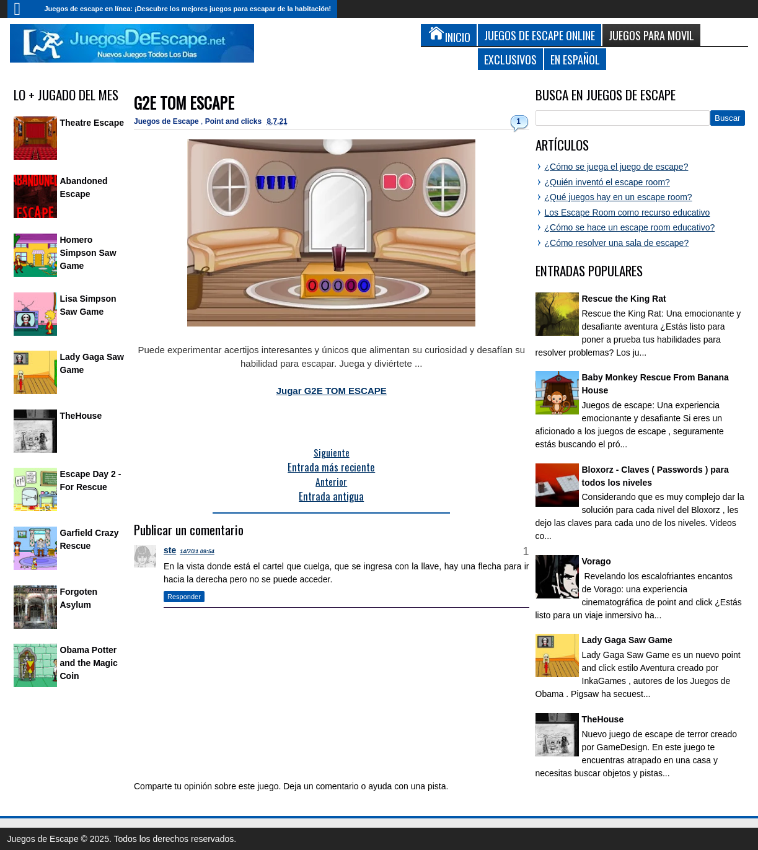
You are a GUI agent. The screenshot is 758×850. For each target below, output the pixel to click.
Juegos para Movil (651, 35)
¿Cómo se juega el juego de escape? (617, 167)
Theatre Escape (92, 123)
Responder (184, 596)
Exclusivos (510, 59)
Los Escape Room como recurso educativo (627, 212)
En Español (575, 59)
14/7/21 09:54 (197, 551)
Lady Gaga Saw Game (627, 640)
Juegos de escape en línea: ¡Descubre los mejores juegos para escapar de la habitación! (188, 8)
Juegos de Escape (167, 121)
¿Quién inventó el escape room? (607, 182)
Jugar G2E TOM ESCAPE (331, 390)
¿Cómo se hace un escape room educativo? (630, 227)
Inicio (22, 9)
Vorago (596, 561)
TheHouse (81, 416)
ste (170, 550)
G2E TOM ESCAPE (184, 102)
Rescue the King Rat (624, 299)
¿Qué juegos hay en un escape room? (618, 197)
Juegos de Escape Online (539, 35)
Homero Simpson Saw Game (88, 253)
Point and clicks (234, 121)
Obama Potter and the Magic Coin (89, 663)
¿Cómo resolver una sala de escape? (617, 243)
